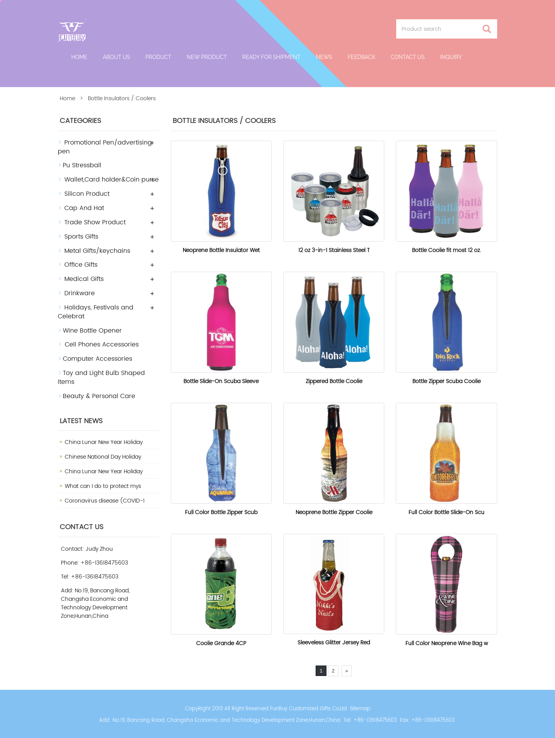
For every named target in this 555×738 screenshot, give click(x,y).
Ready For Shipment (271, 57)
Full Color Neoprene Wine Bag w (446, 643)
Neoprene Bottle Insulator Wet (221, 250)
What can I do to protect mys (103, 486)
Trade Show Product (95, 222)
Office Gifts (81, 265)
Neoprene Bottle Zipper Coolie (334, 512)
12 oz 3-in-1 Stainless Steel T (334, 250)
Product (158, 57)
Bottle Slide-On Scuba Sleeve (221, 381)
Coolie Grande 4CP (221, 643)
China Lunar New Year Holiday (104, 442)
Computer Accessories (97, 359)
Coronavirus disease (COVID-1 (105, 500)
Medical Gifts (84, 279)
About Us (116, 57)
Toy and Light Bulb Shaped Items (101, 377)
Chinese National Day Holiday (103, 456)
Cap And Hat (84, 208)
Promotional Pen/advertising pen (105, 147)
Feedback (361, 57)
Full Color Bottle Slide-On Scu (446, 512)
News (324, 57)
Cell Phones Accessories (101, 345)
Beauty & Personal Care (99, 396)
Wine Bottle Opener (92, 331)
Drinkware (79, 293)
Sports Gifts (81, 237)
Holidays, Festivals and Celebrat (95, 312)
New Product (207, 57)
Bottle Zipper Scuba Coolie (446, 381)
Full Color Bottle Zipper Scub (221, 512)
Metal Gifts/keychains (97, 251)
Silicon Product (86, 194)
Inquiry (451, 57)
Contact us (408, 57)
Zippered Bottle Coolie (334, 381)
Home (79, 57)
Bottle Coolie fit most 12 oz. (446, 250)
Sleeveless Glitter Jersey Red (334, 642)
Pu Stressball (82, 165)
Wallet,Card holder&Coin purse (111, 180)
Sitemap (360, 709)
